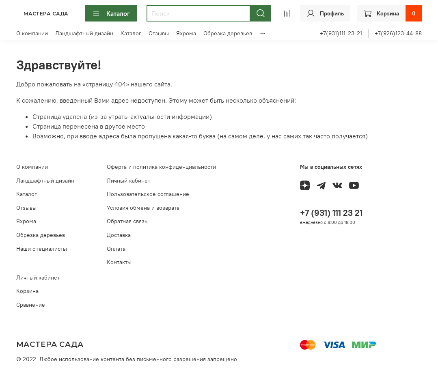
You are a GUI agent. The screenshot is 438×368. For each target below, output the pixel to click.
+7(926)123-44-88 (398, 33)
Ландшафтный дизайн (84, 33)
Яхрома (186, 33)
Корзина (27, 291)
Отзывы (159, 33)
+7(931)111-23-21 (341, 33)
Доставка (119, 235)
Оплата (116, 248)
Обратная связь (127, 221)
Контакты (119, 262)
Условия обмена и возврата (143, 207)
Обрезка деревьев (227, 33)
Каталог (111, 13)
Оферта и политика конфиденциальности (161, 166)
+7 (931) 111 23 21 (331, 212)
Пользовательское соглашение (148, 194)
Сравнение (30, 304)
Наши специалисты (41, 248)
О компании (32, 33)
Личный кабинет (128, 180)
